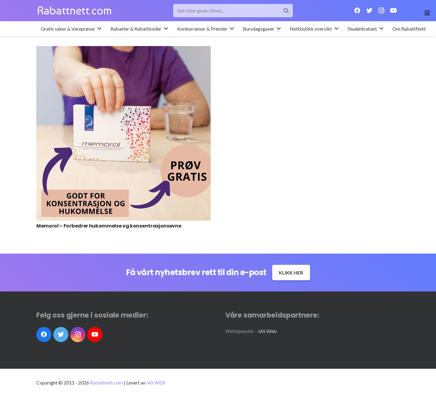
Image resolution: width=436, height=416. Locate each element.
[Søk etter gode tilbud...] (233, 11)
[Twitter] (369, 11)
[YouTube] (394, 11)
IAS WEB (155, 382)
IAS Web (267, 331)
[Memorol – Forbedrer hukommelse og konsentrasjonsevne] (123, 133)
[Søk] (286, 11)
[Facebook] (357, 11)
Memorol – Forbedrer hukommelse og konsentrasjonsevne (108, 225)
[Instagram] (381, 11)
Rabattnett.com (106, 382)
